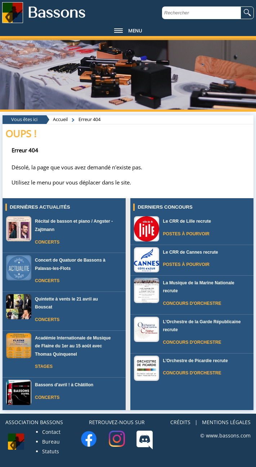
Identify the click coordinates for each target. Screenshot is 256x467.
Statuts (50, 451)
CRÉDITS (180, 422)
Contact (51, 431)
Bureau (51, 441)
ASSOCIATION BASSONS (34, 422)
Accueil (60, 119)
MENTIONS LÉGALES (226, 422)
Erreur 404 (89, 119)
